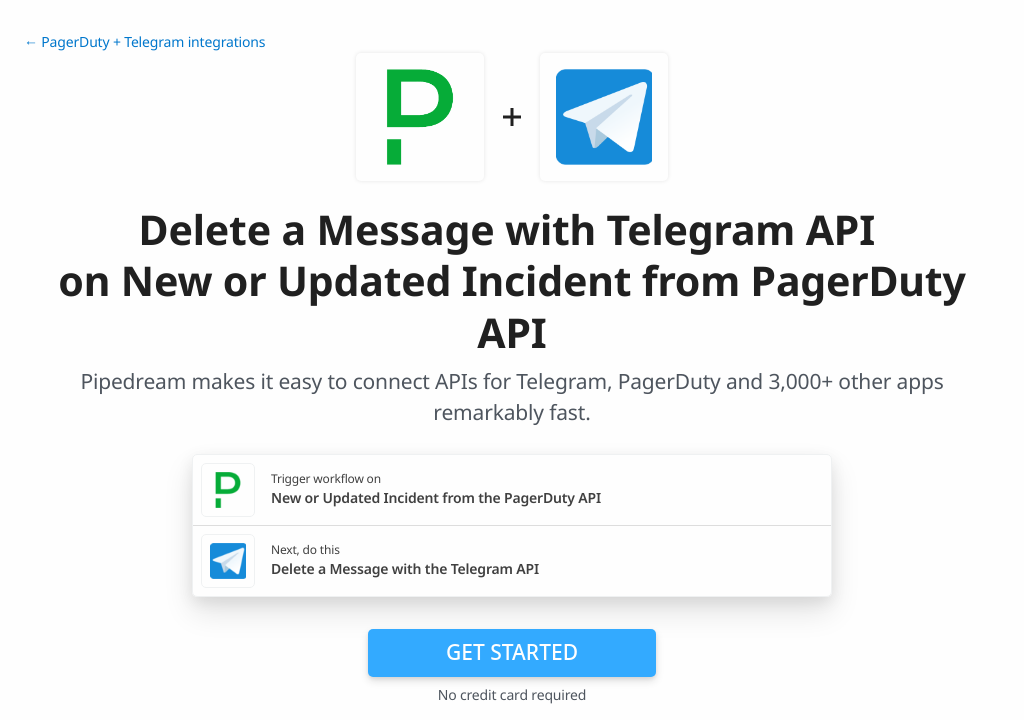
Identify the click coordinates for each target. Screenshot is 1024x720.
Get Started (512, 652)
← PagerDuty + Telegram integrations (144, 42)
